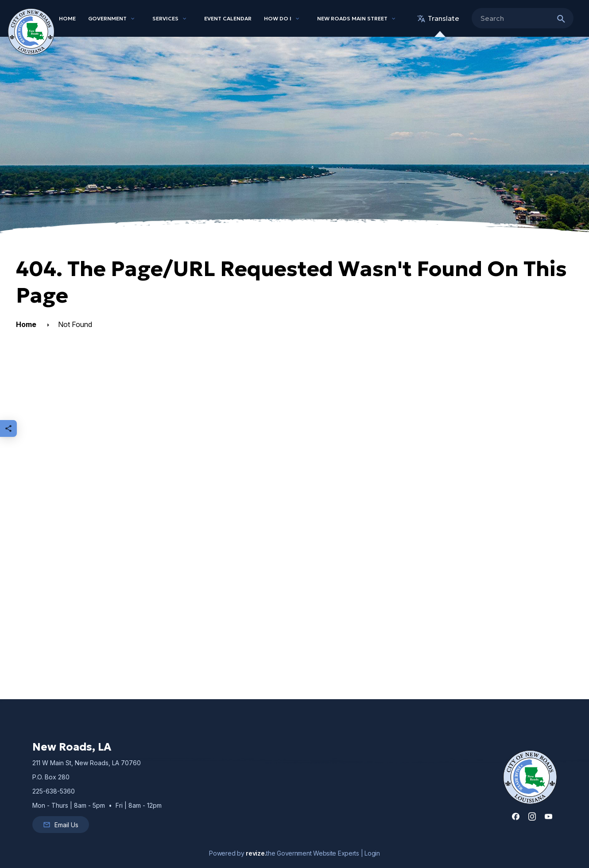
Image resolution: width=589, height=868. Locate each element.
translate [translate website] (438, 18)
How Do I (277, 18)
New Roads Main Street (352, 18)
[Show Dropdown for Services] (184, 18)
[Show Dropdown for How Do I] (297, 18)
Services (165, 18)
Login (372, 853)
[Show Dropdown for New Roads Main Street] (393, 18)
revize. (256, 853)
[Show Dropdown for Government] (133, 18)
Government (107, 18)
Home (67, 18)
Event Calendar (228, 18)
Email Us (60, 825)
